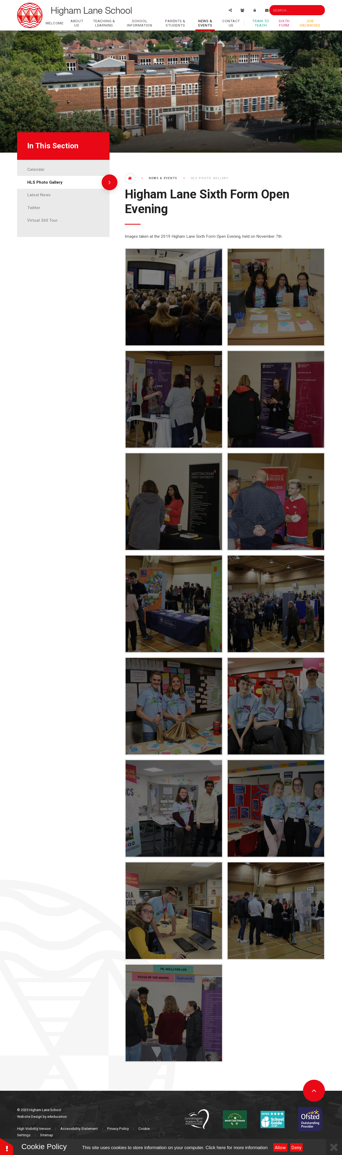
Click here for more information (236, 1147)
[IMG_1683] (174, 399)
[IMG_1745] (276, 706)
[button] (6, 1146)
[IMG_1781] (174, 1013)
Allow (280, 1147)
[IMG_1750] (174, 808)
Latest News (38, 194)
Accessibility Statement (79, 1129)
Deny (296, 1147)
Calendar (36, 169)
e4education (57, 1117)
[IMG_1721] (276, 604)
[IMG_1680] (276, 297)
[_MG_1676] (174, 297)
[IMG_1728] (174, 706)
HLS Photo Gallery (45, 182)
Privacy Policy (118, 1129)
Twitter (33, 207)
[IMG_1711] (174, 501)
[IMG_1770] (276, 910)
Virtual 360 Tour (42, 220)
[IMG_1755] (276, 808)
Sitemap (46, 1135)
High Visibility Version (34, 1129)
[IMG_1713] (276, 501)
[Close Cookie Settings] (334, 1147)
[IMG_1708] (276, 399)
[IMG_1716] (174, 604)
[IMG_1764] (174, 910)
